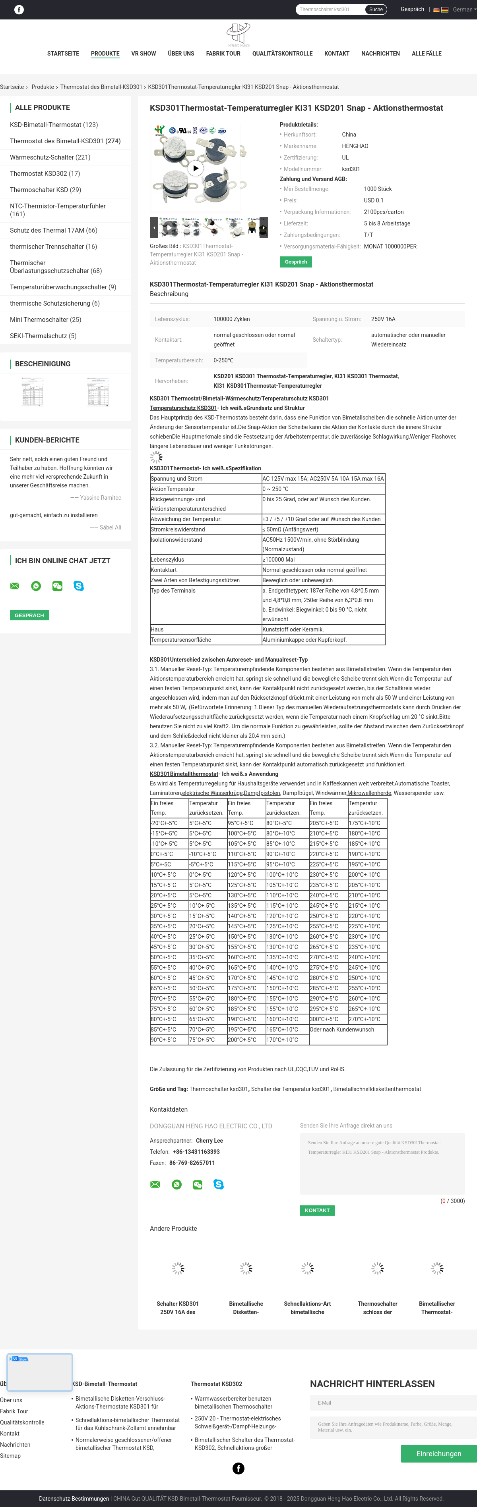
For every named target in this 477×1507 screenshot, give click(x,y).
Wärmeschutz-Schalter (42, 157)
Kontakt (337, 53)
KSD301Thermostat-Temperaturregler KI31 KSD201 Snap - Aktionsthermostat (196, 254)
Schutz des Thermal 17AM (47, 230)
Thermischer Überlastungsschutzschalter (49, 267)
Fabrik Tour (223, 53)
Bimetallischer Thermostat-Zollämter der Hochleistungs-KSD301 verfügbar (437, 1308)
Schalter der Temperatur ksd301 (290, 1089)
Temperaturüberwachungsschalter (58, 287)
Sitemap (10, 1456)
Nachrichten (381, 53)
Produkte (105, 53)
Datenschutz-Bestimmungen (74, 1498)
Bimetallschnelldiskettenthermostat (377, 1089)
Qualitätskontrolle (282, 53)
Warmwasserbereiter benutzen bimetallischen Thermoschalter (233, 1402)
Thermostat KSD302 (38, 173)
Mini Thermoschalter (39, 319)
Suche (376, 9)
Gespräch (412, 9)
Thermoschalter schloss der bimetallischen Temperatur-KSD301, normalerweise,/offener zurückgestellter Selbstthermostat (377, 1308)
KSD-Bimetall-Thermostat (45, 125)
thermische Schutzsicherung (50, 303)
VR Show (144, 53)
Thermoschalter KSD (39, 190)
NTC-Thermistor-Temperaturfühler (58, 206)
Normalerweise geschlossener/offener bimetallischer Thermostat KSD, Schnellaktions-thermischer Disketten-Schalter (124, 1445)
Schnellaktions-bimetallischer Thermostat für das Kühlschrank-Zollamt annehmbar (128, 1424)
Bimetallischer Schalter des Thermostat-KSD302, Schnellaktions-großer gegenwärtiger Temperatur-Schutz (245, 1445)
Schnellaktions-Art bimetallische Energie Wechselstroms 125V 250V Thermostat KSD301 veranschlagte (307, 1308)
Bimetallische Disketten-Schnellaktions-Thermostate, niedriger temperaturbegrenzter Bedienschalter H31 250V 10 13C (246, 1308)
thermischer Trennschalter (47, 246)
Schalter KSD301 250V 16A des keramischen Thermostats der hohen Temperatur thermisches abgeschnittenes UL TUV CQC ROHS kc (178, 1308)
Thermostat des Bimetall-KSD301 (101, 87)
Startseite (63, 53)
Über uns (181, 53)
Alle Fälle (427, 53)
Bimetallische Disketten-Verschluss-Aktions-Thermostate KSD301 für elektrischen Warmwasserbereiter (120, 1403)
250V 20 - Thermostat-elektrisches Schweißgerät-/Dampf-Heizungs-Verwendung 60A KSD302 (238, 1423)
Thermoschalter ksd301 (219, 1089)
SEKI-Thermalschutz (38, 336)
